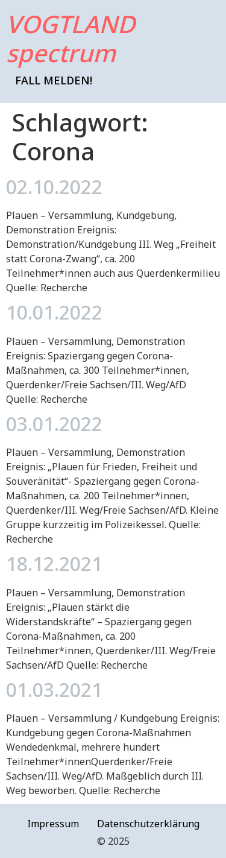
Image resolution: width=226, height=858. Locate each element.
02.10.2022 (54, 187)
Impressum (53, 823)
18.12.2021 (54, 563)
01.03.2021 (54, 689)
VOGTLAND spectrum (70, 38)
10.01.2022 (54, 312)
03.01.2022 (54, 424)
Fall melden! (53, 80)
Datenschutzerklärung (148, 823)
